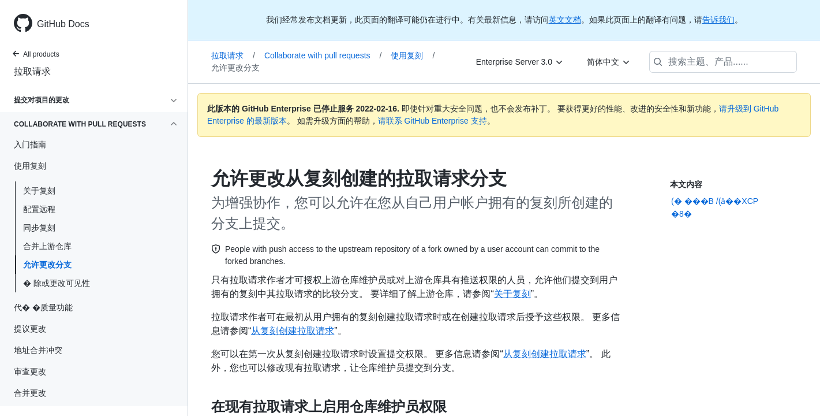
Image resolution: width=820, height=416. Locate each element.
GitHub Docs (63, 24)
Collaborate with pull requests (323, 55)
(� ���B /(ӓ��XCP (714, 201)
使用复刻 (413, 55)
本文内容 (686, 184)
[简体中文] (609, 61)
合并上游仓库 (47, 246)
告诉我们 (718, 19)
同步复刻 (39, 227)
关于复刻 (39, 190)
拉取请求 (32, 71)
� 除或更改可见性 (56, 283)
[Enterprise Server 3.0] (520, 61)
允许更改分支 (47, 264)
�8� (681, 213)
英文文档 (565, 19)
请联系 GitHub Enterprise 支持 (432, 120)
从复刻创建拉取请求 (292, 331)
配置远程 (39, 209)
